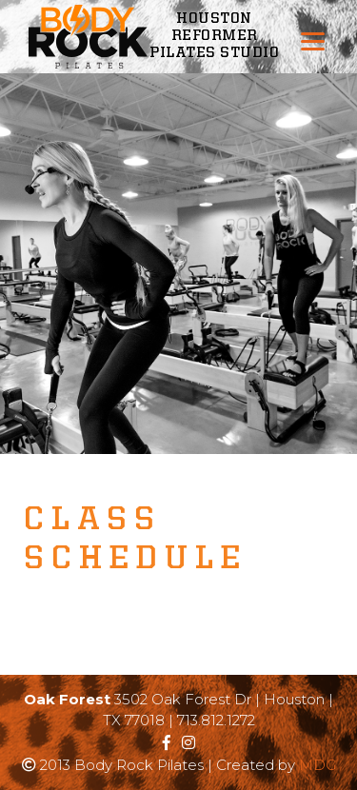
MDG (317, 765)
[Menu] (313, 40)
